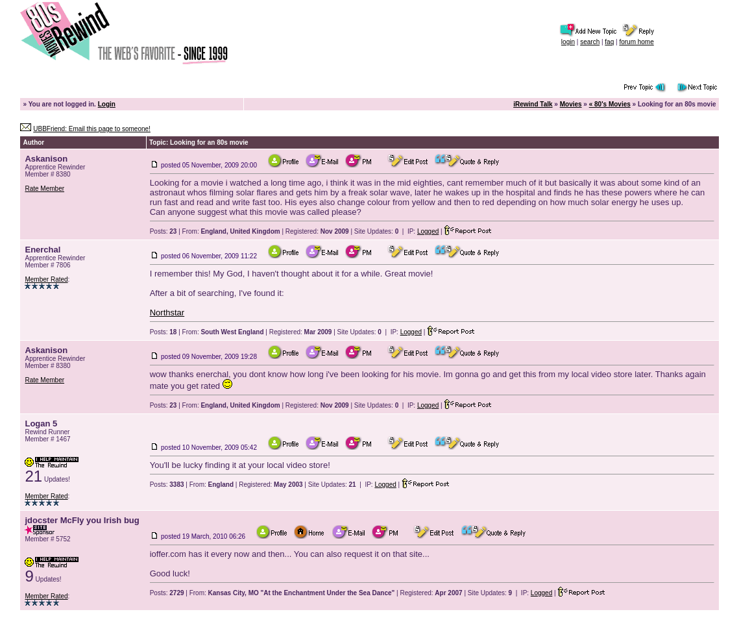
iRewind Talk (532, 104)
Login (106, 104)
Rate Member (44, 188)
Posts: (163, 231)
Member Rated (46, 279)
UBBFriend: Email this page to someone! (92, 128)
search (590, 41)
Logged (428, 231)
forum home (636, 41)
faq (609, 41)
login (568, 41)
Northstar (167, 312)
